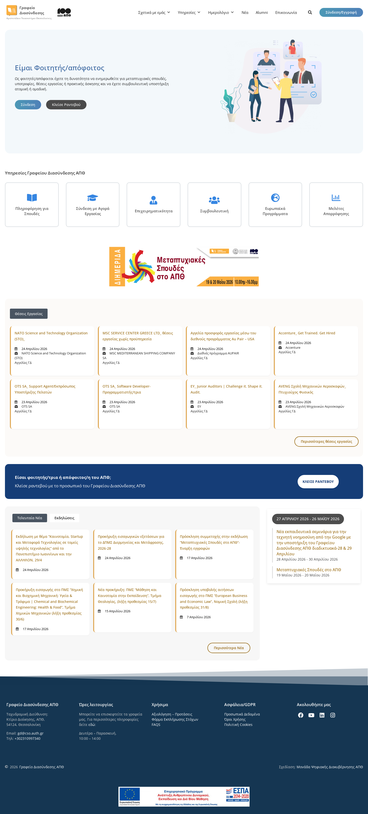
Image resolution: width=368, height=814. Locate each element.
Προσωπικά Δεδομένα (242, 714)
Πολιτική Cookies (238, 724)
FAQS (156, 724)
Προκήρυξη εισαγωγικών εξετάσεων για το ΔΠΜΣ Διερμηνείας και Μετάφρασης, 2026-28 (131, 542)
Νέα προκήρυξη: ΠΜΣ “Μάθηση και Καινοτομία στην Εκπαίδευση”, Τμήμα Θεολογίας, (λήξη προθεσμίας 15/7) (129, 595)
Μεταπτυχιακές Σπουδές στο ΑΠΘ (309, 569)
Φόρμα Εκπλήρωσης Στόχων (175, 719)
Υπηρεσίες (187, 12)
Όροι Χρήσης (235, 719)
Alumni (262, 12)
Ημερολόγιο (218, 12)
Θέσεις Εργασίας (29, 313)
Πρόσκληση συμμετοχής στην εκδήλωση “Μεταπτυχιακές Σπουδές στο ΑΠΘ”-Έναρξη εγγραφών (214, 542)
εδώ (91, 724)
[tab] (29, 518)
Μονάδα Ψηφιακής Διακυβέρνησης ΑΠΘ (330, 767)
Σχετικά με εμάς (151, 12)
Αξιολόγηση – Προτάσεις (172, 714)
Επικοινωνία (286, 12)
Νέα (245, 12)
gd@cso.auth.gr (31, 733)
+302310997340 (27, 738)
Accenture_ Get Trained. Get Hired (307, 333)
